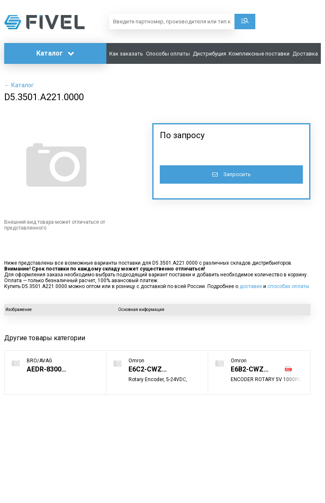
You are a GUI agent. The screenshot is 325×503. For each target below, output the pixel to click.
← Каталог (19, 85)
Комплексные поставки (259, 54)
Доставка (305, 54)
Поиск (244, 21)
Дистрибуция (209, 54)
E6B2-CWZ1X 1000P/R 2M (256, 369)
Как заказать (126, 54)
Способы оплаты (168, 54)
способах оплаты (288, 286)
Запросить (231, 174)
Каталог (55, 53)
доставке (250, 286)
